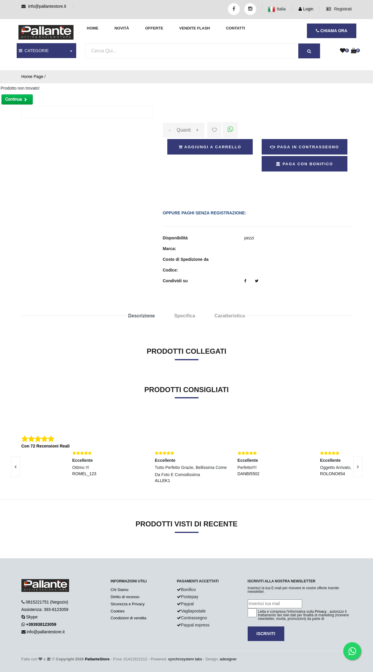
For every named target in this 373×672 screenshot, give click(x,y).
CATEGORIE (34, 50)
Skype (32, 617)
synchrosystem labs (185, 659)
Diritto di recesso (125, 597)
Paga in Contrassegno (304, 147)
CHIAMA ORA (331, 30)
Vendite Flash (194, 28)
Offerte (154, 28)
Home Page (32, 76)
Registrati (339, 9)
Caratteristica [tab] (229, 315)
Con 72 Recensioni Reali (45, 446)
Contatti (235, 28)
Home (93, 28)
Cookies (118, 611)
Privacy (321, 611)
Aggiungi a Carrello (210, 147)
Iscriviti (266, 633)
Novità (121, 28)
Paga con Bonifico (304, 164)
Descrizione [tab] (141, 315)
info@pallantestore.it (47, 6)
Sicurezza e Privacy (128, 604)
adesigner (228, 659)
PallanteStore (97, 659)
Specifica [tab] (184, 315)
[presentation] (357, 466)
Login (306, 9)
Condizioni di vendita (128, 618)
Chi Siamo (120, 589)
